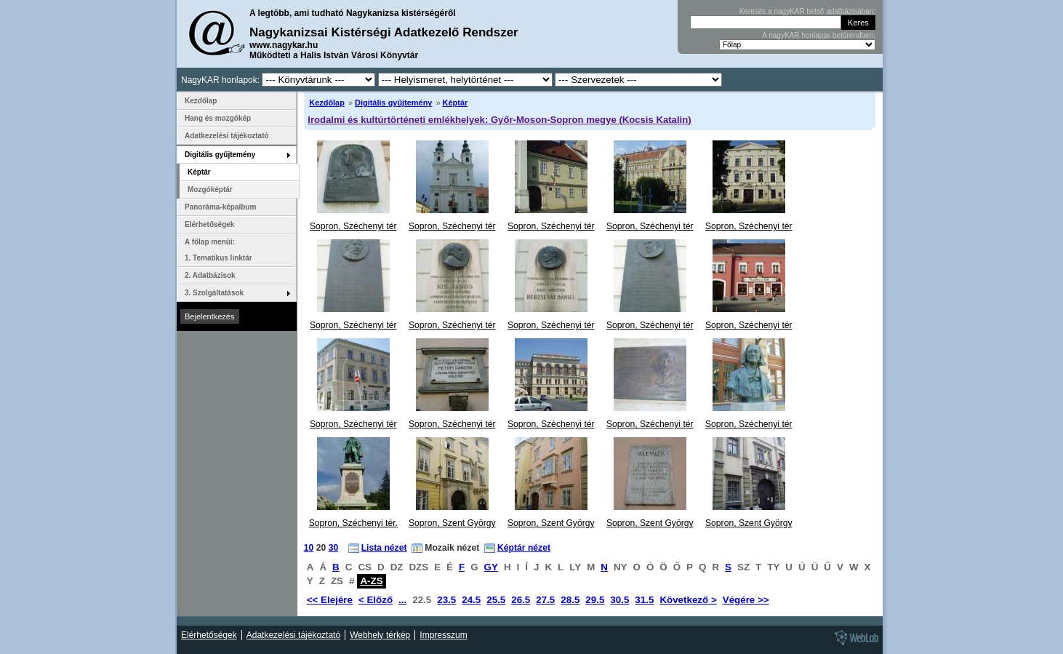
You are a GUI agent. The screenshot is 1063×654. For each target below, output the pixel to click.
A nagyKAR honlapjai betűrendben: (818, 35)
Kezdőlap (327, 102)
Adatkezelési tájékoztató (227, 136)
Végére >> (746, 599)
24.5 (471, 599)
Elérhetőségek (209, 224)
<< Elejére (330, 599)
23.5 (446, 599)
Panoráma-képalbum (220, 207)
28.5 (570, 599)
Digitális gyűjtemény (393, 102)
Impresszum (443, 635)
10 (309, 548)
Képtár (455, 102)
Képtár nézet (523, 548)
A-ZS (371, 580)
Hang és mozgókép (218, 118)
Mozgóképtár (210, 190)
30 (334, 548)
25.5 (495, 599)
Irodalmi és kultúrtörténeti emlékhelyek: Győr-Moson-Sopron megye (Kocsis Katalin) (499, 119)
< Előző (375, 599)
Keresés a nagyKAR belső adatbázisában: (807, 11)
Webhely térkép (380, 635)
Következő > (687, 599)
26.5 (520, 599)
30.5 (619, 599)
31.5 (644, 599)
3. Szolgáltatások (214, 293)
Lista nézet (384, 548)
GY (491, 567)
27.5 (545, 599)
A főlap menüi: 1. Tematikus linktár (218, 250)
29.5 (594, 599)
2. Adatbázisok (210, 275)
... (402, 599)
